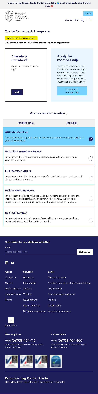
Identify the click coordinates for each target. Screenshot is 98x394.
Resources (28, 278)
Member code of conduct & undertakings (69, 283)
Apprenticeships (31, 306)
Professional (26, 123)
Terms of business (57, 278)
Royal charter (55, 289)
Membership (29, 283)
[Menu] (90, 20)
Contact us (10, 278)
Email (8, 247)
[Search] (82, 20)
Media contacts (13, 289)
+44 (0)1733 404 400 (66, 341)
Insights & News (13, 294)
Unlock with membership (71, 91)
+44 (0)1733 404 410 (20, 341)
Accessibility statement (59, 311)
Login (87, 13)
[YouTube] (12, 262)
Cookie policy (55, 306)
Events (8, 300)
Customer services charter (61, 294)
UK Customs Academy (34, 311)
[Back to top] (11, 321)
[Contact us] (76, 20)
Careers (9, 283)
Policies (52, 300)
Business (72, 123)
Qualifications (30, 300)
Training (27, 294)
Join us (68, 20)
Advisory (27, 289)
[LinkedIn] (6, 262)
